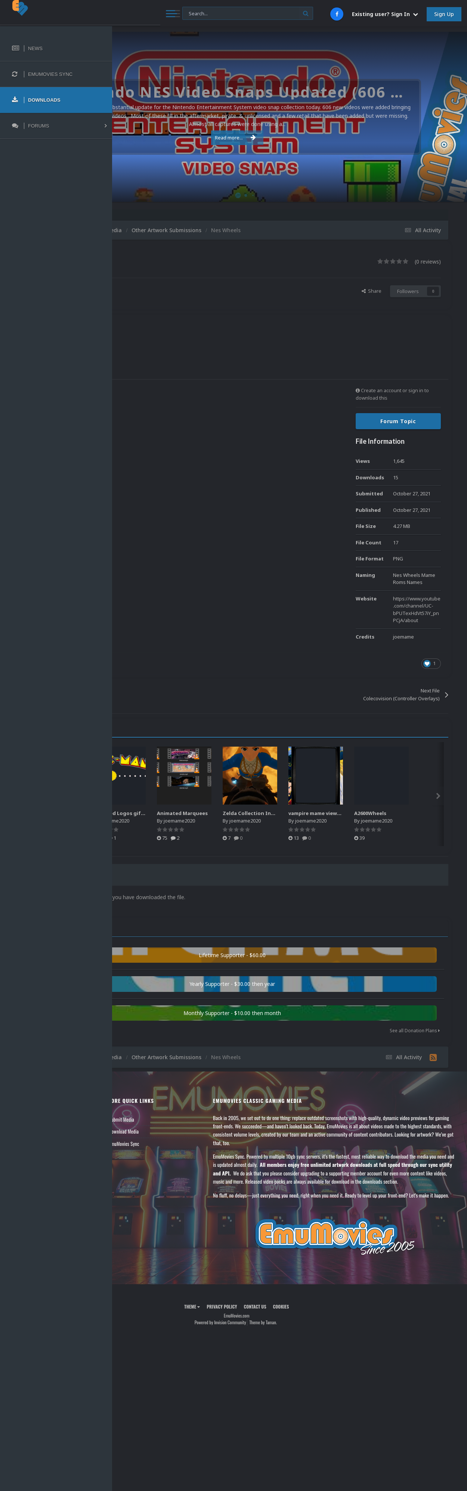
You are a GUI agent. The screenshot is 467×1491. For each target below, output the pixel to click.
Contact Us (135, 1165)
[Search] (201, 13)
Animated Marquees (290, 813)
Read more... (288, 137)
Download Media (207, 1129)
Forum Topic (398, 421)
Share (371, 291)
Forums (132, 1129)
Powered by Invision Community (273, 1353)
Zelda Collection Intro (357, 813)
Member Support (140, 1153)
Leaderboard (136, 1141)
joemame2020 (174, 287)
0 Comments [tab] (193, 875)
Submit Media (204, 1117)
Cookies (334, 1337)
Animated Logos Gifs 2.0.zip (168, 813)
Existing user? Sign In (385, 14)
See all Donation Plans (415, 1028)
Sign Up (444, 14)
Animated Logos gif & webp (234, 813)
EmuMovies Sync (207, 1141)
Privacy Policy (275, 1337)
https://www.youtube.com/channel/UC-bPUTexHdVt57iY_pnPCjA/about (416, 609)
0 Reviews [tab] (146, 875)
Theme (245, 1337)
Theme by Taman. (316, 1353)
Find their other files (169, 295)
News (130, 1117)
